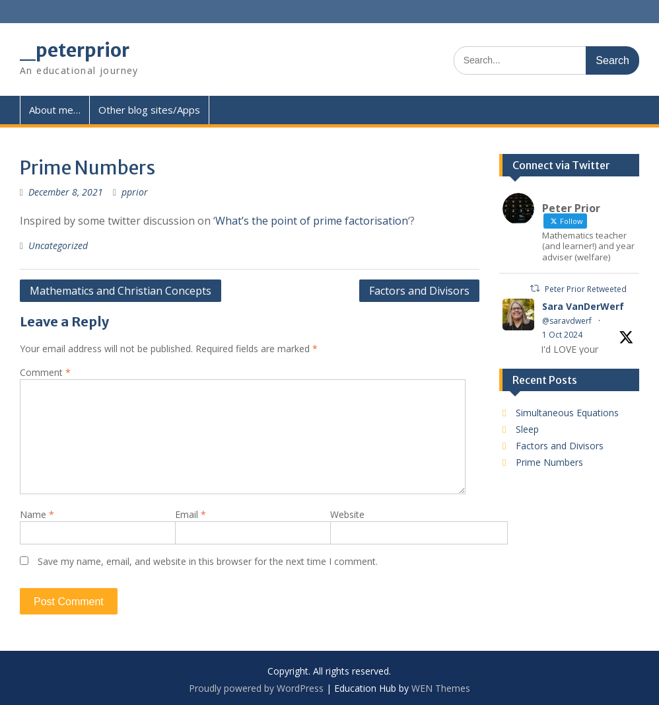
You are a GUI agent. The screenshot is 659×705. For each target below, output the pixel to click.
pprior (134, 192)
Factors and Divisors (419, 290)
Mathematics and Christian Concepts (120, 290)
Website (347, 514)
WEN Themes (440, 688)
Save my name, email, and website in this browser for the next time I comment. (208, 561)
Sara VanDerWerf (583, 306)
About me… (55, 109)
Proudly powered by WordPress (256, 688)
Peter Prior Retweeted (586, 289)
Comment (45, 372)
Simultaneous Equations (567, 412)
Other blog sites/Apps (149, 109)
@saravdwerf (567, 320)
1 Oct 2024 (562, 334)
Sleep (527, 429)
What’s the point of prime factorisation (311, 220)
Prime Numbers (549, 462)
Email (190, 514)
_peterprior (74, 50)
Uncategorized (58, 245)
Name (37, 514)
